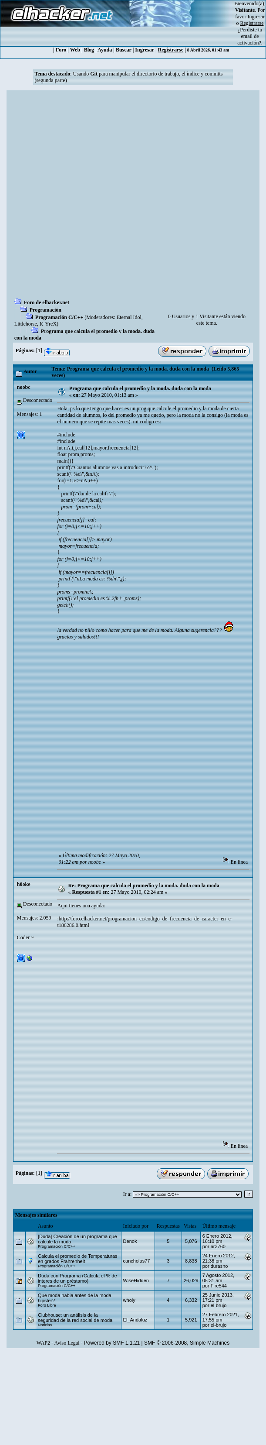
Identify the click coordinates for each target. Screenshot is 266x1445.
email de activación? (249, 39)
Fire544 (219, 1285)
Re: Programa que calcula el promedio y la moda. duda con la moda (143, 885)
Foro (61, 50)
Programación (45, 310)
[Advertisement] (95, 197)
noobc (23, 387)
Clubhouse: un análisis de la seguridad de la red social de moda (75, 1317)
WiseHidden (136, 1280)
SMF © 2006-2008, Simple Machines (186, 1343)
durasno (219, 1266)
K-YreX (48, 324)
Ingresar (256, 17)
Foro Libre (47, 1305)
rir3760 (218, 1246)
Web (75, 50)
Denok (130, 1241)
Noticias (45, 1325)
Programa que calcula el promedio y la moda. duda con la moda (140, 388)
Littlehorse (25, 324)
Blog (89, 50)
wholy (129, 1300)
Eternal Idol (129, 317)
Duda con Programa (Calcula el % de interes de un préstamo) (77, 1278)
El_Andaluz (135, 1319)
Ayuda (105, 50)
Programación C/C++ (59, 317)
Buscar (123, 50)
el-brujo (219, 1305)
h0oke (23, 884)
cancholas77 (136, 1260)
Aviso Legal (66, 1343)
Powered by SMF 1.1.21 (112, 1343)
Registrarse (171, 50)
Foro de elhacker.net (46, 302)
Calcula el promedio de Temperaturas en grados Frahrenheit (78, 1258)
